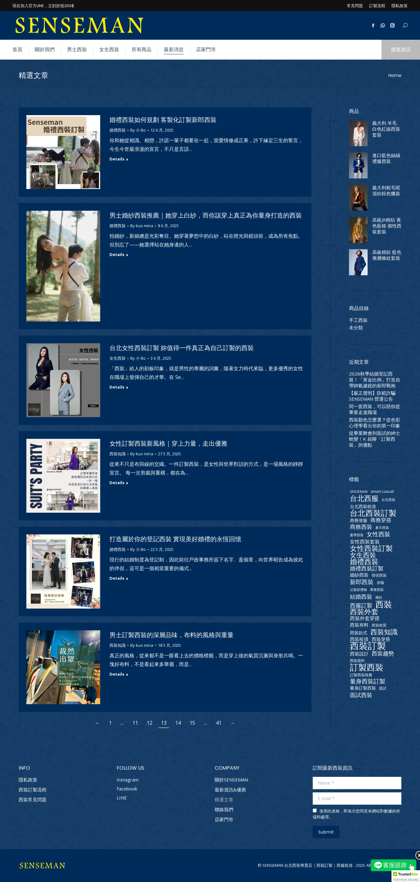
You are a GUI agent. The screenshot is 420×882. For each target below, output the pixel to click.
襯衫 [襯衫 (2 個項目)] (378, 597)
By (138, 130)
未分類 (356, 328)
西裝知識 (117, 454)
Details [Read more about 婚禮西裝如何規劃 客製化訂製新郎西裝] (116, 159)
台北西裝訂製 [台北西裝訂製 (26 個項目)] (373, 513)
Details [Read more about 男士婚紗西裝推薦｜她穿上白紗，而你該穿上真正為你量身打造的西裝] (116, 254)
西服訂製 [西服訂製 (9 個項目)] (361, 605)
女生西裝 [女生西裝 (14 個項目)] (363, 555)
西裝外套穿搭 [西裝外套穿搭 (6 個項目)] (365, 618)
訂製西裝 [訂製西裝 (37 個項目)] (366, 667)
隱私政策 (28, 780)
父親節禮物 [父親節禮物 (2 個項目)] (358, 589)
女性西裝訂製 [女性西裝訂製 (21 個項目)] (371, 548)
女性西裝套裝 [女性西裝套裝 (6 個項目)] (365, 542)
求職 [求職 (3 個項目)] (380, 582)
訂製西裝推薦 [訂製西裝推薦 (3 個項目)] (361, 674)
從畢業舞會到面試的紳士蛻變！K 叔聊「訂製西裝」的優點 (374, 439)
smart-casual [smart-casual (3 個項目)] (382, 491)
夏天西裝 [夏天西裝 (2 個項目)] (382, 527)
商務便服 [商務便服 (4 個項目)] (358, 520)
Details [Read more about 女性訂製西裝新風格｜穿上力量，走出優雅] (116, 482)
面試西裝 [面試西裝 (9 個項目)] (361, 695)
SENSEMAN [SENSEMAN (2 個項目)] (359, 491)
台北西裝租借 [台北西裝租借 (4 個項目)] (363, 506)
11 (135, 722)
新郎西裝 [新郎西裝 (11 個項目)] (361, 582)
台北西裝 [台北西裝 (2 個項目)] (388, 499)
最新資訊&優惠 (230, 790)
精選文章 (224, 800)
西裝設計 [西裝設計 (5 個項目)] (359, 654)
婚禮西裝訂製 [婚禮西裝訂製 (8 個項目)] (366, 568)
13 (164, 722)
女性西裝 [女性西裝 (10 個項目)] (378, 534)
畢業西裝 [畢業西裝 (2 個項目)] (377, 589)
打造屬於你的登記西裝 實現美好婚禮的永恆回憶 (175, 539)
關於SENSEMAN (231, 780)
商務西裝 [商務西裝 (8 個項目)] (361, 527)
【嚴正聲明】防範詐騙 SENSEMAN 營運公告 (372, 396)
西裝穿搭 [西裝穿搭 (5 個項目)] (381, 639)
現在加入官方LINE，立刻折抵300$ (43, 6)
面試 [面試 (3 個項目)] (382, 688)
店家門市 (224, 819)
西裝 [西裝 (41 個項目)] (383, 604)
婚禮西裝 (117, 130)
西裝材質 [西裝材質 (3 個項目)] (379, 625)
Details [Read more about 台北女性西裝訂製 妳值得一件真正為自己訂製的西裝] (116, 387)
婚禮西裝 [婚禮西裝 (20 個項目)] (364, 562)
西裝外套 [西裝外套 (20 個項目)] (364, 611)
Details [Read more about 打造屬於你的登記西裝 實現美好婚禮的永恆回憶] (116, 578)
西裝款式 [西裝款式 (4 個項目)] (358, 633)
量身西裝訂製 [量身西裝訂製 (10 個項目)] (367, 681)
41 (218, 722)
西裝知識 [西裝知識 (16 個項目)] (384, 632)
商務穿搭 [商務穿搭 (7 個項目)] (380, 520)
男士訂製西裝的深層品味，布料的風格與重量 (171, 635)
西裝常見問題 (33, 800)
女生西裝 (117, 358)
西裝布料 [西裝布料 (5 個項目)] (359, 625)
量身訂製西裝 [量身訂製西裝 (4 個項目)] (363, 688)
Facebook (127, 788)
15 (192, 722)
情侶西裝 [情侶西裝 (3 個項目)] (379, 575)
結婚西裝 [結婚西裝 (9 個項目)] (361, 596)
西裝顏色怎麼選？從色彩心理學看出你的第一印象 (374, 423)
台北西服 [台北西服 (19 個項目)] (364, 498)
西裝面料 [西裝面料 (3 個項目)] (357, 660)
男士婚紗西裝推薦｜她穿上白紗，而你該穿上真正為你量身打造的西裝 (205, 215)
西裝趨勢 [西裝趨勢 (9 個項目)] (383, 653)
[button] (405, 876)
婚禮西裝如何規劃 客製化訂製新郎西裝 (163, 119)
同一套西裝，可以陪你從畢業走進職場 (374, 409)
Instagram (128, 779)
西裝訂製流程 (33, 790)
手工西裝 (358, 320)
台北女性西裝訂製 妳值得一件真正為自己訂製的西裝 (181, 348)
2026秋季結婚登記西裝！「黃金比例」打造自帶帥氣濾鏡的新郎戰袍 (374, 380)
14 (178, 722)
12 (149, 722)
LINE (122, 797)
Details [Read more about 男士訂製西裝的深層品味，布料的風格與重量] (116, 674)
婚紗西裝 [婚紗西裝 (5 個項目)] (359, 575)
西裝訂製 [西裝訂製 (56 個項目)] (368, 646)
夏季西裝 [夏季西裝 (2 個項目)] (357, 535)
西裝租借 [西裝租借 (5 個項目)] (359, 639)
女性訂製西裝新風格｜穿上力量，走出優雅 (168, 443)
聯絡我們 (224, 809)
